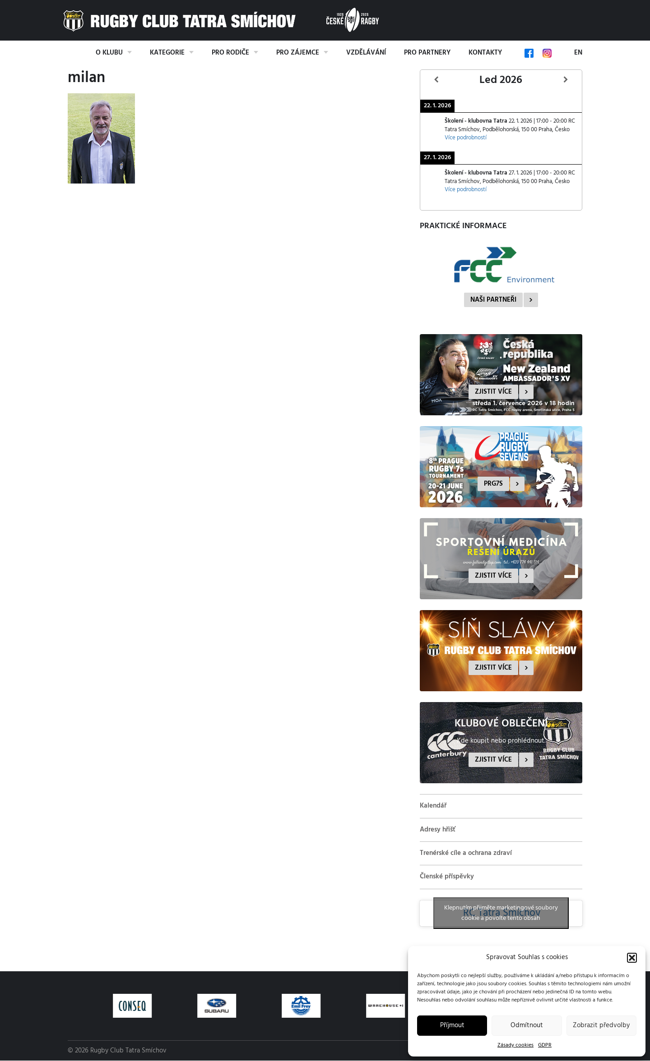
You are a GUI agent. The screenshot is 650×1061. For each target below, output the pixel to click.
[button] (631, 957)
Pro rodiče (230, 52)
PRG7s (493, 483)
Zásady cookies (515, 1045)
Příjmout (452, 1025)
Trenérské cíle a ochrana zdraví (466, 853)
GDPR (545, 1045)
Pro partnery (427, 52)
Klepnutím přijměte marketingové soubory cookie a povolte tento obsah (501, 913)
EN (578, 52)
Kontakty (485, 52)
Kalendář (433, 805)
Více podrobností (466, 137)
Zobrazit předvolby (601, 1025)
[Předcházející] (436, 80)
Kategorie (167, 52)
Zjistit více (493, 391)
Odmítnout (527, 1025)
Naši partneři (493, 299)
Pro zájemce (297, 52)
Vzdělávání (366, 52)
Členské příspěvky (447, 876)
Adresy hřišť (437, 829)
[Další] (565, 80)
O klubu (109, 52)
